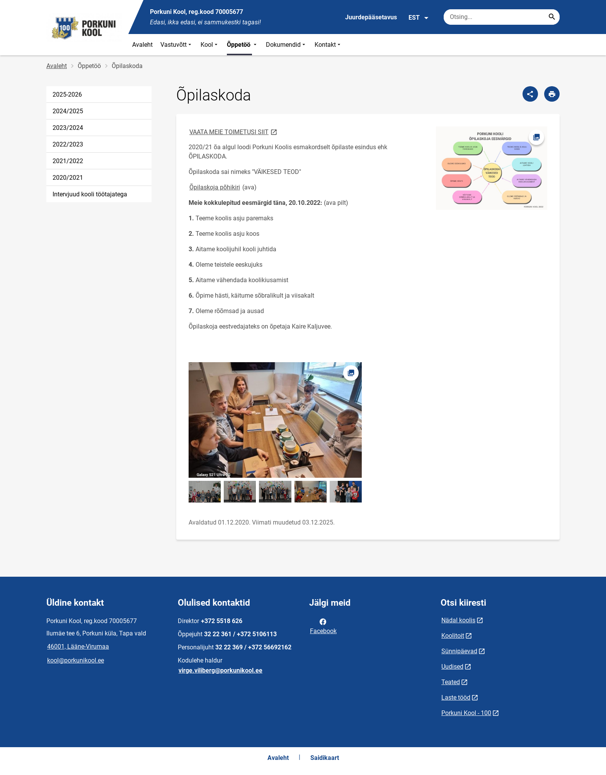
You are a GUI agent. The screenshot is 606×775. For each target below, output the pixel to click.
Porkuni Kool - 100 (466, 713)
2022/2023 (68, 144)
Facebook (323, 626)
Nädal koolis (458, 620)
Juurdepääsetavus (371, 17)
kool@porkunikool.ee (75, 660)
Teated (450, 682)
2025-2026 (67, 94)
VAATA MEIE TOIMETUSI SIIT (233, 132)
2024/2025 (68, 111)
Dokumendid (286, 44)
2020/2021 (68, 177)
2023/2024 (68, 127)
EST (419, 17)
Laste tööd (455, 697)
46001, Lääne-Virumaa (78, 646)
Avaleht (142, 44)
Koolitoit (452, 635)
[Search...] (551, 17)
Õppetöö (242, 44)
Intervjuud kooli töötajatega (90, 194)
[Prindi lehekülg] (552, 94)
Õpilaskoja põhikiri (214, 187)
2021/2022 (68, 161)
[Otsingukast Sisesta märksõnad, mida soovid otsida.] (502, 17)
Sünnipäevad (459, 651)
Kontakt (328, 44)
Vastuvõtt (176, 44)
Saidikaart (324, 757)
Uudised (452, 666)
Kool (210, 44)
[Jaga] (530, 94)
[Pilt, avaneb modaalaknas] (491, 168)
